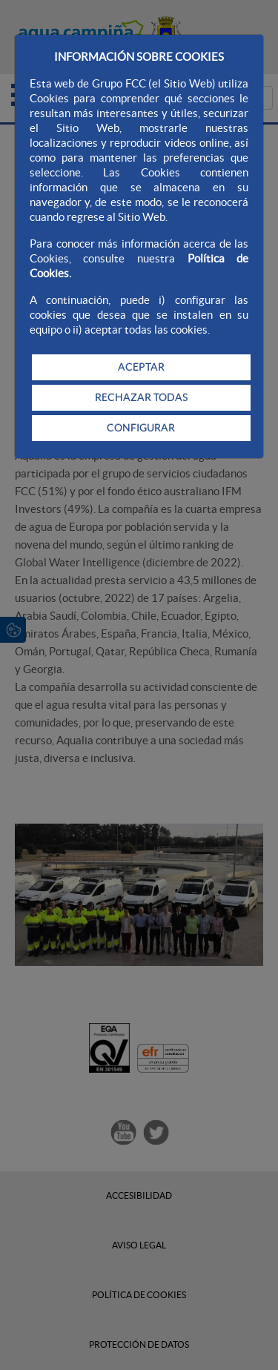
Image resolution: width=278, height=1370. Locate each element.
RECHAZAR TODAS (141, 397)
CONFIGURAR (141, 428)
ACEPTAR (141, 367)
